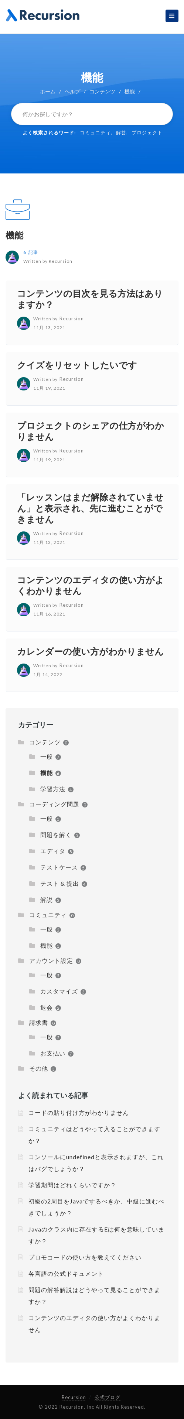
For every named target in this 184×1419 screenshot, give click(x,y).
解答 (121, 132)
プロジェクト (147, 132)
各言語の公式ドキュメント (66, 1273)
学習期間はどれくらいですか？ (72, 1184)
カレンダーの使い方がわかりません (90, 651)
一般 (46, 756)
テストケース (59, 867)
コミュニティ (95, 132)
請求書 (38, 1022)
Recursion (74, 1397)
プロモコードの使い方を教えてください (85, 1257)
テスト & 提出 (59, 883)
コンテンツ (102, 91)
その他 (38, 1068)
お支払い (52, 1053)
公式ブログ (107, 1397)
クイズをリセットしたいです (77, 364)
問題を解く (56, 834)
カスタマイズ (59, 991)
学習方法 (52, 788)
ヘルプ (72, 91)
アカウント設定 (51, 960)
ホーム (47, 91)
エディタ (52, 850)
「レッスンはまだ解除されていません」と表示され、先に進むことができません (90, 508)
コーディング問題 (54, 803)
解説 (46, 899)
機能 (14, 235)
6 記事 (30, 252)
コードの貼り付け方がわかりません (78, 1112)
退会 (46, 1007)
